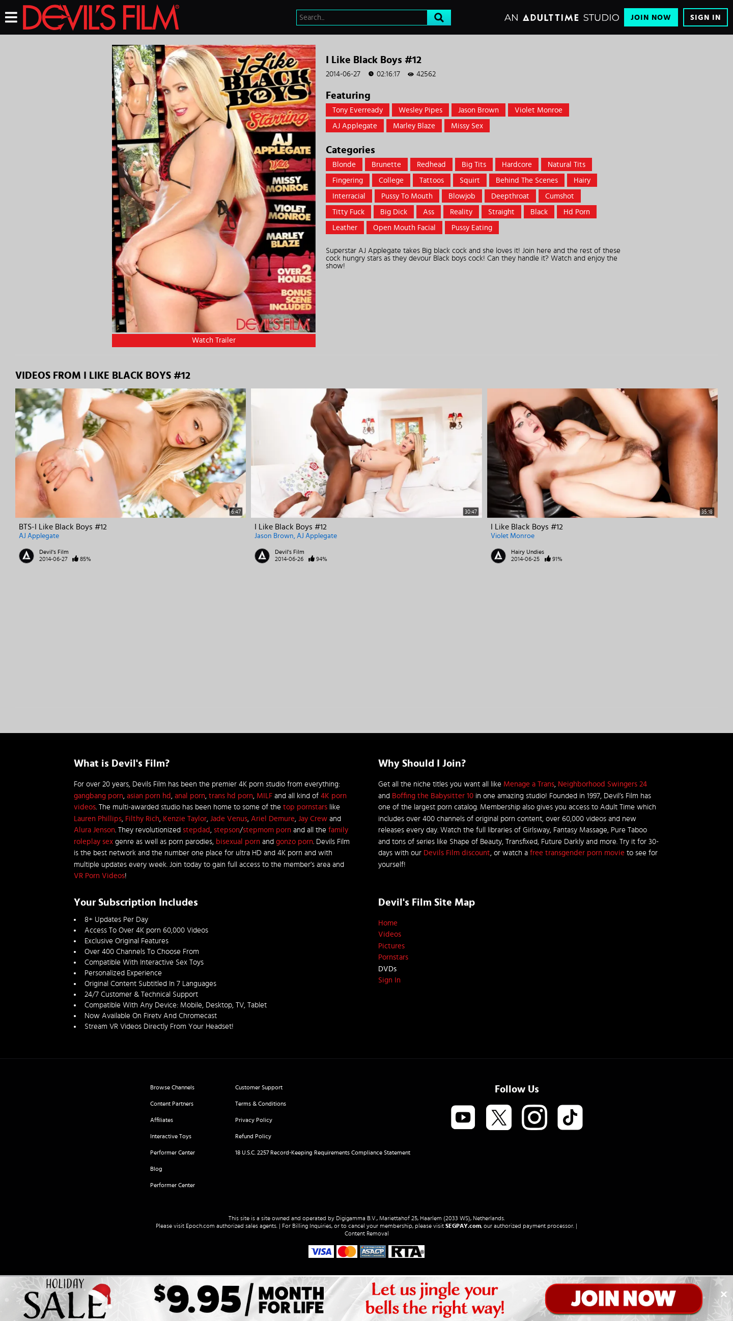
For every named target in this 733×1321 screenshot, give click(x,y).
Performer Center (172, 1152)
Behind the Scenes (527, 180)
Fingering (347, 180)
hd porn (576, 212)
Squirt (470, 180)
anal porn (190, 796)
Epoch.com (200, 1226)
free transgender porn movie (577, 853)
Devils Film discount (457, 853)
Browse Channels (172, 1087)
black (539, 212)
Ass (428, 212)
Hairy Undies (527, 552)
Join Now (651, 17)
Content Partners (171, 1104)
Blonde (344, 164)
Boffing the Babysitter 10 (432, 796)
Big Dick (393, 212)
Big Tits (474, 164)
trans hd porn (231, 796)
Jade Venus (228, 819)
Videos (389, 934)
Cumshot (559, 196)
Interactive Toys (170, 1136)
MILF (264, 796)
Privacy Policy (253, 1120)
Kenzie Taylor (185, 819)
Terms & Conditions (260, 1104)
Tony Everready (357, 110)
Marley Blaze (414, 126)
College (391, 180)
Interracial (348, 196)
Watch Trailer (214, 340)
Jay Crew (312, 819)
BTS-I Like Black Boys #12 (63, 527)
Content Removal (367, 1233)
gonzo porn (294, 842)
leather (344, 228)
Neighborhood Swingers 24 (602, 784)
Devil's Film (54, 552)
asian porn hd (149, 796)
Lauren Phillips (98, 819)
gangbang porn (98, 796)
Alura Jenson (94, 830)
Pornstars (393, 957)
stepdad (196, 830)
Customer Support (259, 1087)
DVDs (387, 969)
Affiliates (161, 1120)
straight (501, 212)
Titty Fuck (348, 212)
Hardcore (517, 164)
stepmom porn (267, 830)
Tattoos (431, 180)
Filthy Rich (142, 819)
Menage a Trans (528, 784)
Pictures (391, 946)
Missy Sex (467, 126)
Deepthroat (510, 196)
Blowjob (461, 196)
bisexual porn (238, 842)
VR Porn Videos (99, 876)
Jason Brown (478, 110)
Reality (461, 212)
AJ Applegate (354, 126)
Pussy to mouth (407, 196)
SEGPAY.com (463, 1226)
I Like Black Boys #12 (291, 527)
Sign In (705, 17)
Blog (156, 1169)
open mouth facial (404, 228)
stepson (227, 830)
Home (388, 923)
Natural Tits (566, 164)
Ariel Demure (273, 819)
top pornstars (305, 807)
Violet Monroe (538, 110)
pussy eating (472, 228)
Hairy (582, 180)
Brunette (386, 164)
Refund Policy (253, 1136)
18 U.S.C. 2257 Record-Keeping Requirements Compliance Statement (322, 1152)
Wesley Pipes (420, 110)
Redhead (431, 164)
